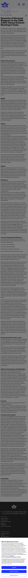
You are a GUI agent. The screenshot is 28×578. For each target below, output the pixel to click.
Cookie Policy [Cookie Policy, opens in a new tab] (11, 557)
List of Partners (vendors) (6, 565)
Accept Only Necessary (14, 573)
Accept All (14, 569)
